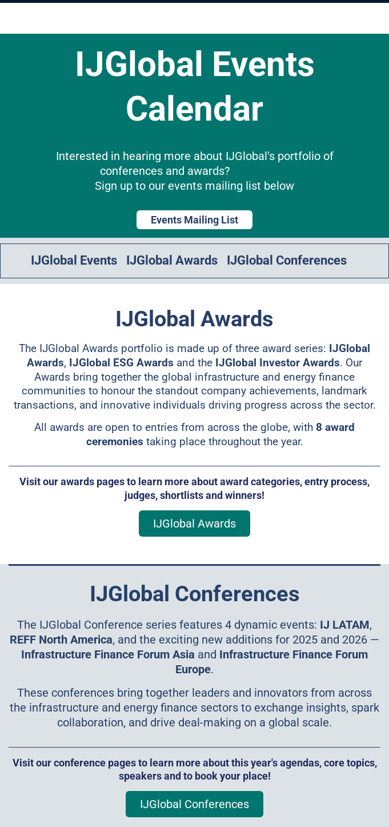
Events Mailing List (194, 220)
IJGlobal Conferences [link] (287, 260)
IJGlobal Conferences (194, 804)
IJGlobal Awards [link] (172, 260)
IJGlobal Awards (194, 523)
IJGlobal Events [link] (74, 260)
